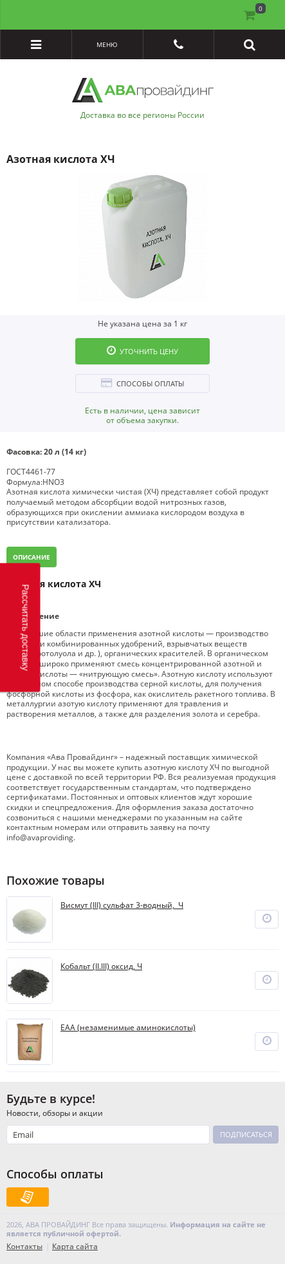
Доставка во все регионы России (142, 115)
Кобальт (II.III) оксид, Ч (101, 966)
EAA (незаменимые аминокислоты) (128, 1028)
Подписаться (246, 1134)
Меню (107, 44)
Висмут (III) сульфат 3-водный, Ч (121, 905)
